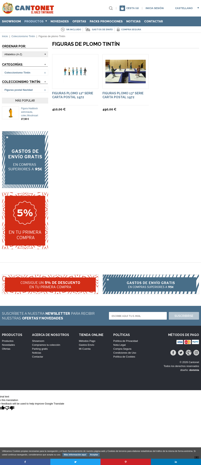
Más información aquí (75, 454)
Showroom (11, 21)
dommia (194, 370)
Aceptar (94, 454)
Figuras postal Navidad (19, 89)
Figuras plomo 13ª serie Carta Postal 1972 (123, 95)
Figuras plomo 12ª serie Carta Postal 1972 (72, 95)
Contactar (153, 21)
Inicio (5, 36)
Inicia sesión (155, 8)
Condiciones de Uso (124, 352)
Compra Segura (122, 348)
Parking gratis (40, 348)
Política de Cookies (124, 356)
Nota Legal (119, 344)
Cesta (132, 8)
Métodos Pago (87, 340)
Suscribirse (183, 316)
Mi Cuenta (84, 348)
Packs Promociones (106, 21)
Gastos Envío (86, 344)
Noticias (133, 21)
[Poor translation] (9, 408)
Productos (35, 21)
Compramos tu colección (46, 344)
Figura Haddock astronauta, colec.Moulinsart (29, 112)
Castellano (184, 8)
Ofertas (79, 21)
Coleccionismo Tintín (23, 36)
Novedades (60, 21)
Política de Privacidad (125, 340)
